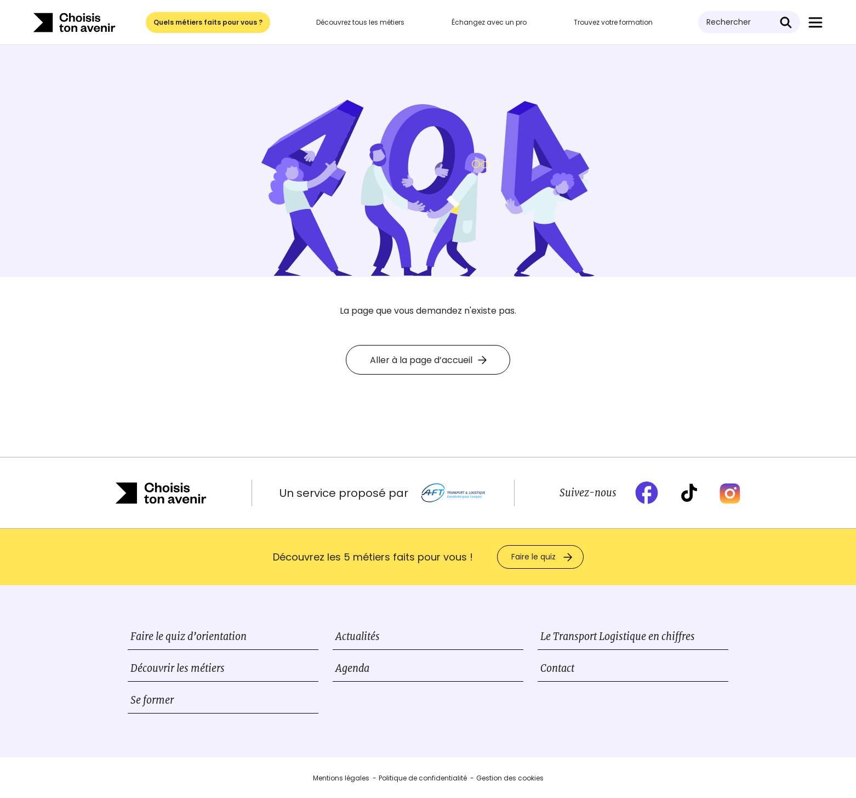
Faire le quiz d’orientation (188, 636)
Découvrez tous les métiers (360, 22)
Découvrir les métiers (177, 668)
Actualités (357, 636)
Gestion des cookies (510, 778)
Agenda (352, 668)
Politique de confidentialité (423, 778)
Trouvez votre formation (613, 22)
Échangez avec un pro (489, 22)
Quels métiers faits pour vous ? (207, 22)
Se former (152, 700)
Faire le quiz (533, 556)
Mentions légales (341, 778)
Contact (557, 668)
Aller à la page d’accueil (428, 360)
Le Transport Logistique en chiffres (617, 636)
